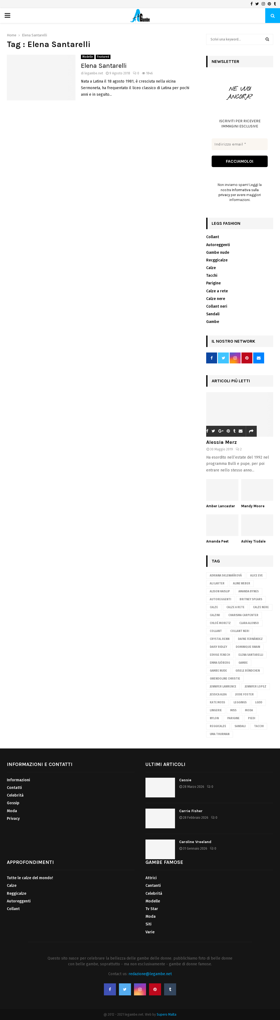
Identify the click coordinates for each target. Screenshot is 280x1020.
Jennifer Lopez (255, 686)
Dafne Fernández (250, 639)
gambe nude (218, 670)
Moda (249, 710)
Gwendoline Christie (225, 678)
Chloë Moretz (220, 623)
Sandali (213, 314)
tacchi (259, 726)
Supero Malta (166, 1014)
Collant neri (216, 306)
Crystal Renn (219, 639)
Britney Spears (251, 599)
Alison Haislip (220, 591)
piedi (251, 718)
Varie (149, 932)
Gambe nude (217, 252)
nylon (214, 718)
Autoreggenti (218, 245)
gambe (243, 663)
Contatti (14, 787)
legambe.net (93, 73)
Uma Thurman (219, 734)
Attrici (151, 878)
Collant (212, 237)
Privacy (13, 818)
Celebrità (15, 795)
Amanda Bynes (248, 591)
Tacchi (211, 275)
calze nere (261, 607)
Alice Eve (256, 575)
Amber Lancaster (220, 506)
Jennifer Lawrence (223, 686)
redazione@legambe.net (150, 974)
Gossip (13, 803)
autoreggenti (220, 599)
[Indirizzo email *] (240, 144)
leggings (240, 702)
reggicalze (218, 726)
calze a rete (235, 607)
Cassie (185, 780)
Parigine (213, 283)
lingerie (216, 710)
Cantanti (153, 886)
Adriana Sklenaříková (226, 575)
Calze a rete (217, 291)
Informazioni (18, 780)
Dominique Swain (248, 647)
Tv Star (151, 909)
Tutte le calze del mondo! (30, 878)
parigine (233, 718)
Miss (233, 710)
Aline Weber (241, 583)
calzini (215, 615)
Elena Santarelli (104, 65)
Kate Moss (217, 702)
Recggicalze (217, 260)
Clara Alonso (249, 623)
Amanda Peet (217, 541)
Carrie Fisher (191, 811)
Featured (103, 57)
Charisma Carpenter (243, 615)
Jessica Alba (218, 694)
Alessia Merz (221, 442)
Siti (148, 924)
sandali (240, 726)
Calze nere (215, 298)
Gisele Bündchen (247, 670)
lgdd (258, 702)
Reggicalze (16, 893)
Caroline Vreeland (195, 842)
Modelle (87, 57)
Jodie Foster (244, 694)
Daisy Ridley (218, 647)
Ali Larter (217, 583)
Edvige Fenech (220, 655)
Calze (211, 268)
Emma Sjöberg (220, 663)
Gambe (212, 322)
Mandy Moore (252, 506)
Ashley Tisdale (253, 541)
